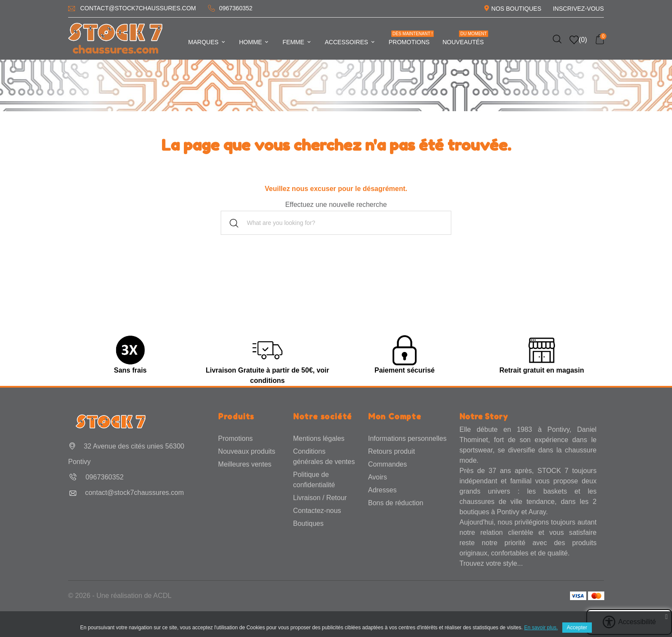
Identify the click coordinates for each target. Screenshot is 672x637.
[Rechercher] (336, 222)
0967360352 (235, 8)
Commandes (387, 464)
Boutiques (308, 523)
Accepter (577, 628)
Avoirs (377, 477)
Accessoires (350, 42)
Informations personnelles (407, 438)
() (578, 40)
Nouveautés (465, 38)
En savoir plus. (541, 628)
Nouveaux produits (246, 451)
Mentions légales (319, 438)
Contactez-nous (317, 510)
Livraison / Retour (320, 497)
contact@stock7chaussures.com (138, 8)
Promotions (411, 38)
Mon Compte (394, 416)
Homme (254, 42)
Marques (207, 42)
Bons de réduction (395, 503)
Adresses (382, 490)
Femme (297, 42)
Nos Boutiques (516, 8)
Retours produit (391, 451)
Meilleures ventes (245, 464)
